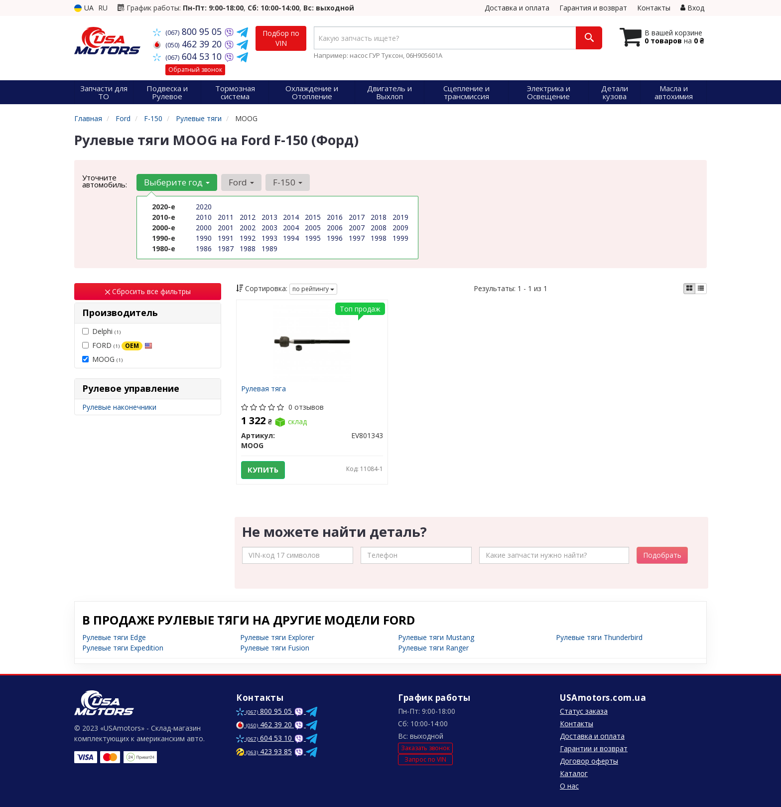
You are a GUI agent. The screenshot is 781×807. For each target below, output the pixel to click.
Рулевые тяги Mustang (436, 637)
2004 (291, 227)
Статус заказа (584, 711)
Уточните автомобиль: (104, 180)
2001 (226, 227)
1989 (269, 248)
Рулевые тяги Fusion (274, 647)
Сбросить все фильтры (148, 291)
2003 (269, 227)
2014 (291, 217)
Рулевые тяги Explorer (277, 637)
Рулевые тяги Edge (114, 637)
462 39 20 (188, 44)
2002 (248, 227)
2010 (204, 217)
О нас (569, 786)
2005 (313, 227)
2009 (400, 227)
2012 (248, 217)
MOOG (102, 359)
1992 (248, 238)
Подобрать (662, 555)
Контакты (653, 7)
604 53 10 (188, 56)
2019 (400, 217)
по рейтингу (313, 289)
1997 (357, 238)
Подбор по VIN (280, 38)
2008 (379, 227)
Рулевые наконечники (119, 407)
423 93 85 (264, 751)
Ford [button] (241, 182)
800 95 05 (188, 31)
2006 (335, 227)
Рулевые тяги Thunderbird (599, 637)
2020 (204, 206)
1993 (269, 238)
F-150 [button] (287, 182)
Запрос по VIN (425, 759)
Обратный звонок (195, 69)
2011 (226, 217)
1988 (248, 248)
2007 (357, 227)
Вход (692, 7)
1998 (379, 238)
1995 (313, 238)
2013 (269, 217)
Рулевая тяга (264, 389)
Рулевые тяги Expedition (122, 647)
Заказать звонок (425, 748)
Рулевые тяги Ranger (433, 647)
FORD (117, 345)
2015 (313, 217)
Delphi (101, 331)
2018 (379, 217)
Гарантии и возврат (594, 748)
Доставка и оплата (517, 7)
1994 (291, 238)
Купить (263, 470)
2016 (335, 217)
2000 (204, 227)
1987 (226, 248)
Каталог (574, 773)
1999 (400, 238)
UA (84, 7)
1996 (335, 238)
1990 (204, 238)
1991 (226, 238)
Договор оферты (589, 761)
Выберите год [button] (177, 182)
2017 (357, 217)
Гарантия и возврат (593, 7)
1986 (204, 248)
